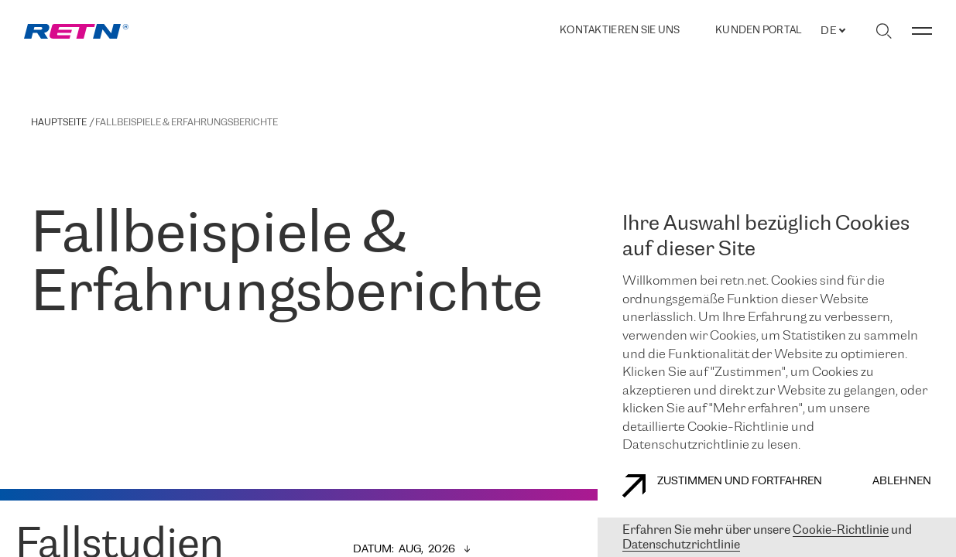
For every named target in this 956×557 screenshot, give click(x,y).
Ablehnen (901, 482)
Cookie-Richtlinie (841, 530)
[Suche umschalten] (883, 31)
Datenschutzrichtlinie (681, 545)
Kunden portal (758, 31)
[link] (76, 31)
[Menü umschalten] (922, 31)
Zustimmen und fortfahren (722, 485)
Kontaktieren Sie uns (620, 30)
